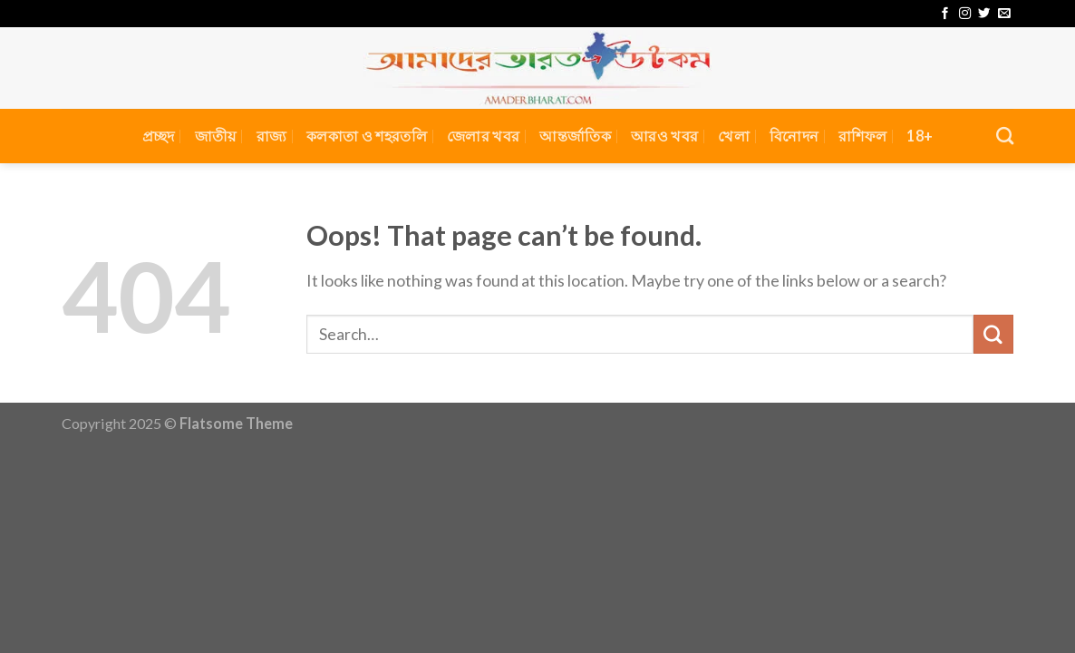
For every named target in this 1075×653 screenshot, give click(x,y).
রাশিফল (862, 135)
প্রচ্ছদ (158, 135)
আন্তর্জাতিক (575, 135)
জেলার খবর (483, 135)
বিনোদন (794, 135)
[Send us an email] (1004, 14)
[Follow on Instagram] (965, 14)
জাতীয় (216, 135)
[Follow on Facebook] (945, 14)
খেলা (734, 135)
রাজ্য (272, 135)
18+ (919, 135)
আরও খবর (664, 135)
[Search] (1004, 135)
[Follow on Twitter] (984, 14)
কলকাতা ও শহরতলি (366, 135)
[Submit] (993, 335)
